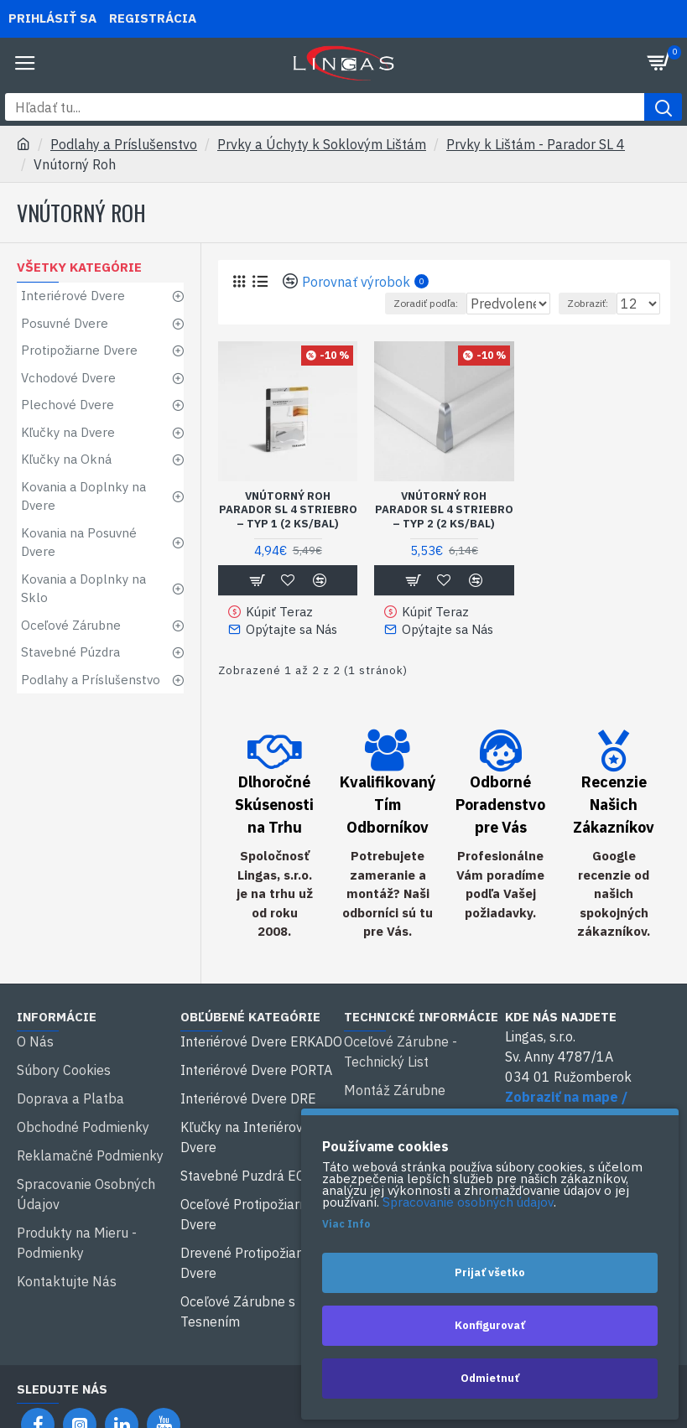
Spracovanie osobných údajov (468, 1202)
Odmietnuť (490, 1378)
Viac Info (346, 1224)
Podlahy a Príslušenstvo (123, 144)
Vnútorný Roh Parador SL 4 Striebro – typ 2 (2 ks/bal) (444, 511)
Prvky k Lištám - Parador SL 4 (535, 144)
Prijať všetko (490, 1272)
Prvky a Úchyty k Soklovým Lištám (321, 144)
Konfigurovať (490, 1325)
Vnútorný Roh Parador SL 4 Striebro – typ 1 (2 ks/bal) (288, 511)
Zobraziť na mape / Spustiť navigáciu (566, 1101)
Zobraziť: (587, 303)
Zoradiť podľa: (350, 303)
